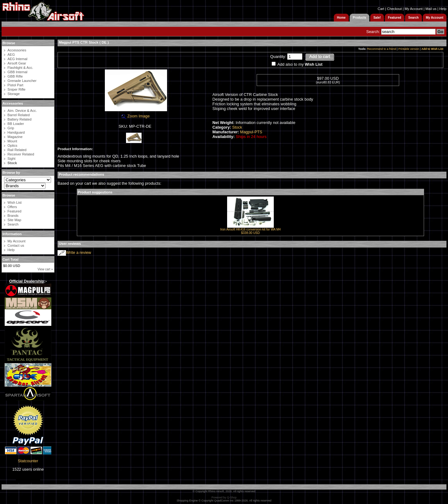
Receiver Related (20, 154)
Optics (12, 145)
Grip (10, 128)
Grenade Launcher (21, 81)
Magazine (15, 137)
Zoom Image (135, 116)
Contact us (15, 245)
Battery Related (19, 119)
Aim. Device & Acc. (22, 110)
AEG (11, 54)
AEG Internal (17, 59)
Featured (14, 211)
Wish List (14, 202)
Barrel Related (18, 115)
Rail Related (16, 150)
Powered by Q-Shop (224, 497)
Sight (11, 158)
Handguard (16, 132)
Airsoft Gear (16, 63)
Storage (13, 94)
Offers (12, 207)
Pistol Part (15, 85)
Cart (381, 9)
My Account (413, 9)
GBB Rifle (15, 76)
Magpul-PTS (251, 132)
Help (442, 9)
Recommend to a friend (381, 48)
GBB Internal (17, 72)
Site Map (14, 220)
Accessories (16, 50)
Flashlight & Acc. (20, 67)
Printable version (408, 48)
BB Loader (15, 124)
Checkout (394, 9)
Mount (12, 141)
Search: (373, 31)
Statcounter (28, 461)
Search (12, 224)
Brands (12, 215)
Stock (237, 127)
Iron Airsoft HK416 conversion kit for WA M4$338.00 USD (250, 231)
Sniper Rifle (16, 89)
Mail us (430, 9)
